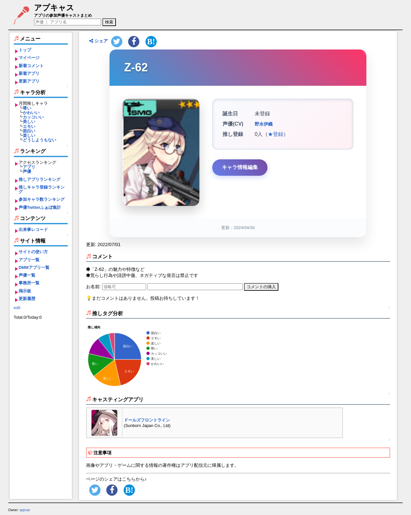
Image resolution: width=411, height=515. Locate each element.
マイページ (29, 57)
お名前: (94, 286)
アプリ (29, 166)
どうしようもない (39, 140)
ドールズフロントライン (147, 420)
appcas (25, 510)
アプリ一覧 (29, 259)
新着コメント (31, 65)
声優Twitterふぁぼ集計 (40, 207)
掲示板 (25, 291)
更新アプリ (29, 81)
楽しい (29, 135)
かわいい (31, 112)
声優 (27, 171)
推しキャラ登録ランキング (42, 189)
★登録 (275, 134)
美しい (29, 121)
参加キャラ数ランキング (42, 199)
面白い (29, 131)
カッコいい (33, 117)
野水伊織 (264, 124)
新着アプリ (29, 73)
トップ (25, 50)
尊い (27, 108)
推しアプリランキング (39, 179)
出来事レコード (33, 229)
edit (17, 307)
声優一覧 (27, 275)
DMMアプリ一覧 (34, 267)
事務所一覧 (29, 282)
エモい (29, 126)
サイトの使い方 (33, 251)
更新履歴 (27, 298)
